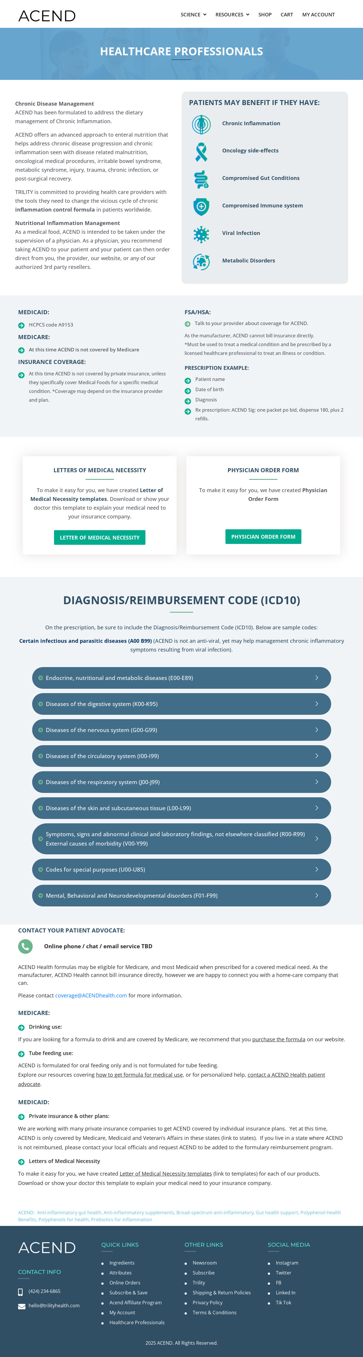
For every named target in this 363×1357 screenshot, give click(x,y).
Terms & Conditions (215, 1312)
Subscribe (204, 1273)
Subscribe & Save (128, 1292)
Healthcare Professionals (137, 1322)
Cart (287, 14)
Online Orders (125, 1282)
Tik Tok (283, 1302)
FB (278, 1282)
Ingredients (122, 1263)
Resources (232, 14)
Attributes (121, 1273)
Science (193, 14)
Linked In (286, 1292)
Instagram (287, 1263)
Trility (199, 1282)
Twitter (283, 1273)
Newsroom (205, 1263)
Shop (265, 14)
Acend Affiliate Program (136, 1302)
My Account (318, 14)
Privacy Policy (208, 1302)
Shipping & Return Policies (222, 1292)
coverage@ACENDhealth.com (91, 995)
